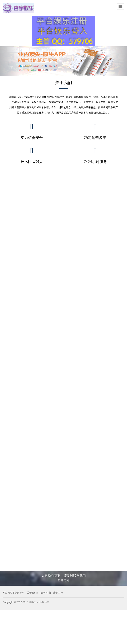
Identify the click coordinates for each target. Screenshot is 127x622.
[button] (9, 61)
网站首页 (8, 592)
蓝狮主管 (58, 592)
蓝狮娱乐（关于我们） (26, 592)
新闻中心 (46, 592)
